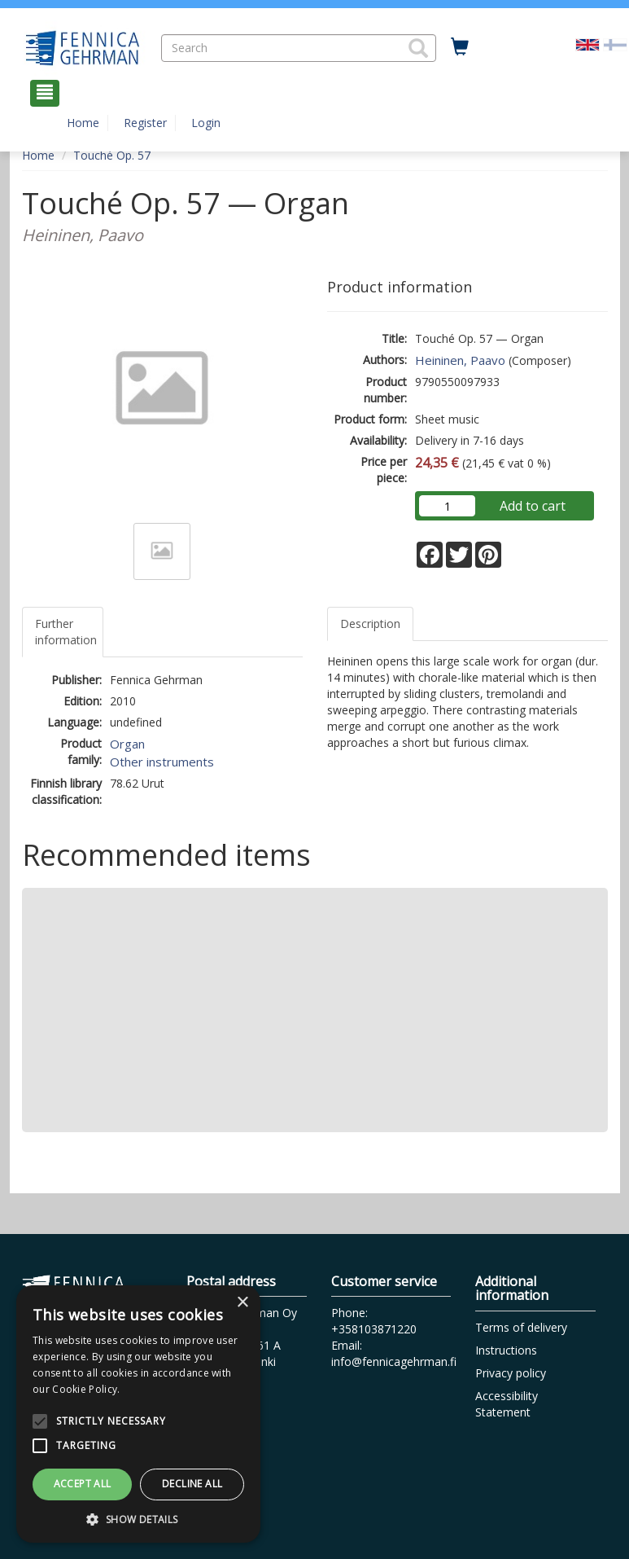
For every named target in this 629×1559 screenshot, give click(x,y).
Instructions (506, 1350)
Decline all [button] (192, 1484)
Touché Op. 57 (112, 155)
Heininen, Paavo (460, 360)
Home (83, 122)
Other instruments (162, 761)
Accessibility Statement (506, 1404)
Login (206, 122)
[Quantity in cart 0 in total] (459, 47)
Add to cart (533, 506)
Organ (127, 744)
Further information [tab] (66, 632)
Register (145, 122)
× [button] (242, 1303)
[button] (418, 48)
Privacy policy (510, 1373)
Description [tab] (370, 623)
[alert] (138, 1414)
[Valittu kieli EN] (587, 43)
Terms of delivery (521, 1327)
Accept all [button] (82, 1484)
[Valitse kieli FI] (615, 43)
